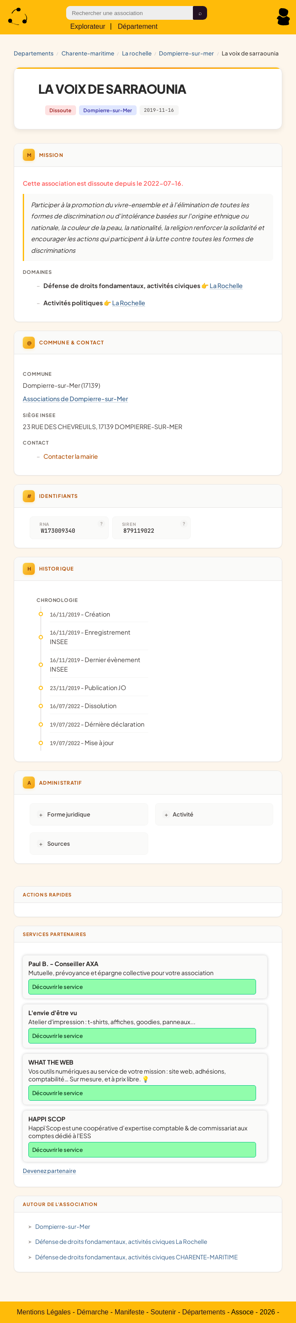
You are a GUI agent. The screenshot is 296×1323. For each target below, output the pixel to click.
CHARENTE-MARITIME (87, 53)
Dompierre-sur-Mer (186, 53)
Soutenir (163, 1312)
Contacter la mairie (70, 456)
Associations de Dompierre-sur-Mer (75, 398)
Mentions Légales (43, 1312)
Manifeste (129, 1312)
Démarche (93, 1312)
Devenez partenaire (49, 1170)
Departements (34, 53)
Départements (204, 1312)
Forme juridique (68, 814)
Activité (183, 814)
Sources (58, 843)
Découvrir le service (57, 986)
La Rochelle (137, 53)
